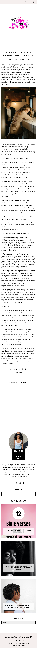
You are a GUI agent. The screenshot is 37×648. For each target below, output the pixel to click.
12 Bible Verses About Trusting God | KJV (18, 531)
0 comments (18, 373)
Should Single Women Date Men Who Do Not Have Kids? (18, 54)
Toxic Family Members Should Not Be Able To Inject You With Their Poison (18, 568)
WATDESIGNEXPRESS (18, 645)
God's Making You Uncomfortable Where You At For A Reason (18, 606)
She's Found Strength (17, 643)
